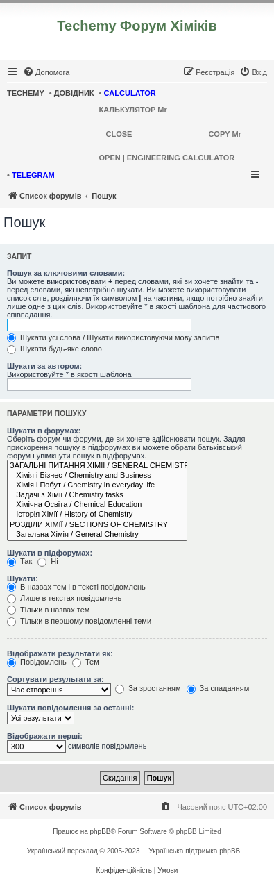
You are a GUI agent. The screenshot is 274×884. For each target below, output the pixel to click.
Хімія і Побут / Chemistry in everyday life (97, 485)
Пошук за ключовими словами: (66, 273)
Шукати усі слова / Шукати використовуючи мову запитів (113, 337)
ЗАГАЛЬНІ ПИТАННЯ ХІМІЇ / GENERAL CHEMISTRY (97, 466)
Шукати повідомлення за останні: (70, 707)
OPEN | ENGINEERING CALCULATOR (167, 157)
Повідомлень (37, 662)
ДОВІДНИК (74, 93)
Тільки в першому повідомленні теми (79, 621)
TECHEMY (25, 93)
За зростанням (147, 688)
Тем (85, 662)
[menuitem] (46, 72)
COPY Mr (224, 134)
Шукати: (22, 578)
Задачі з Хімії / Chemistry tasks (97, 495)
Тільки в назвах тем (48, 610)
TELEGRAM (33, 175)
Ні (47, 561)
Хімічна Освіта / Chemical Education (97, 505)
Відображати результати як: (60, 653)
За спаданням (218, 688)
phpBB (100, 831)
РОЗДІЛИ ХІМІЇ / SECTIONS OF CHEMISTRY (97, 525)
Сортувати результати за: (55, 679)
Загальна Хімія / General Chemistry (97, 535)
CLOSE (119, 134)
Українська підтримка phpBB (194, 851)
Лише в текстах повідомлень (64, 598)
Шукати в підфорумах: (49, 553)
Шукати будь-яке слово (54, 348)
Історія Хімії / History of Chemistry (97, 514)
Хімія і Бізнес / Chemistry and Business (97, 476)
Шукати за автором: (44, 366)
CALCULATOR (129, 93)
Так (19, 561)
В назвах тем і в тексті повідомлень (76, 587)
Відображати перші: (45, 736)
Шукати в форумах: (43, 430)
